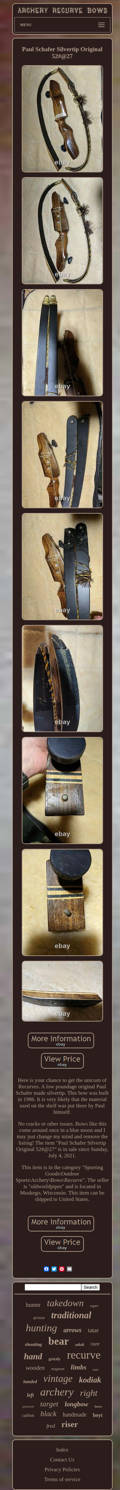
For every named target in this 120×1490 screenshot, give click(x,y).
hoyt (97, 1415)
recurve (83, 1355)
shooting (33, 1344)
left (30, 1395)
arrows (72, 1330)
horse (98, 1406)
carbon (28, 1415)
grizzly (55, 1358)
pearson (28, 1406)
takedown (65, 1303)
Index (62, 1450)
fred (50, 1426)
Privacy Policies (62, 1469)
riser (69, 1424)
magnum (57, 1369)
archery (57, 1392)
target (49, 1404)
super (94, 1306)
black (49, 1414)
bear (58, 1341)
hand (33, 1356)
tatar (93, 1330)
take (96, 1369)
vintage (58, 1378)
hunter (33, 1305)
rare (95, 1344)
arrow (39, 1317)
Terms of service (62, 1479)
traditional (71, 1315)
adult (79, 1344)
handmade (74, 1414)
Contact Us (62, 1460)
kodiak (90, 1380)
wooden (35, 1367)
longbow (76, 1404)
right (88, 1393)
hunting (41, 1328)
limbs (78, 1367)
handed (30, 1381)
